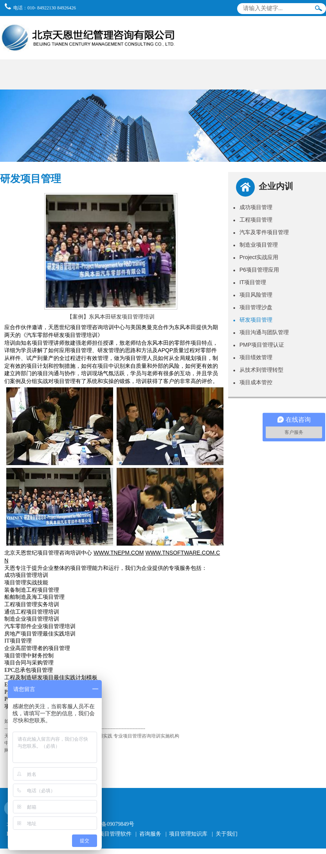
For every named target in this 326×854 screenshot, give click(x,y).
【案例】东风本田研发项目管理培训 (111, 316)
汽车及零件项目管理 (261, 232)
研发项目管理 (252, 320)
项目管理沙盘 (252, 307)
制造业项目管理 (255, 245)
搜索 (318, 10)
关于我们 (227, 834)
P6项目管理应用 (256, 270)
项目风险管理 (252, 295)
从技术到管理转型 (258, 370)
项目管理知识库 (188, 834)
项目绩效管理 (252, 357)
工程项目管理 (252, 220)
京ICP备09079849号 (110, 824)
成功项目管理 (252, 207)
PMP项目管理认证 (258, 345)
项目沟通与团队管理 (261, 332)
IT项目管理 (250, 282)
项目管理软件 (115, 834)
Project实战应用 (256, 257)
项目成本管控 (252, 382)
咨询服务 (150, 834)
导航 (315, 25)
